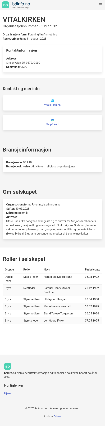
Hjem (7, 393)
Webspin (57, 416)
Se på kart (52, 124)
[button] (100, 4)
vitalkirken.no (52, 105)
